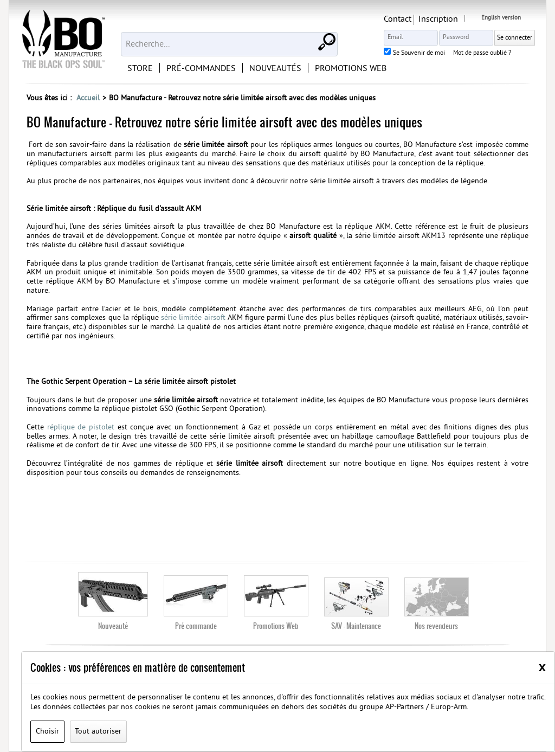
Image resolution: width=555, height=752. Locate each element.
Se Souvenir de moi (419, 53)
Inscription (438, 19)
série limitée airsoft (194, 318)
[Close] (542, 667)
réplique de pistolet (80, 427)
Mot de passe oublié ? (482, 53)
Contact (397, 19)
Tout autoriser (98, 731)
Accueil (88, 98)
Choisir (47, 731)
